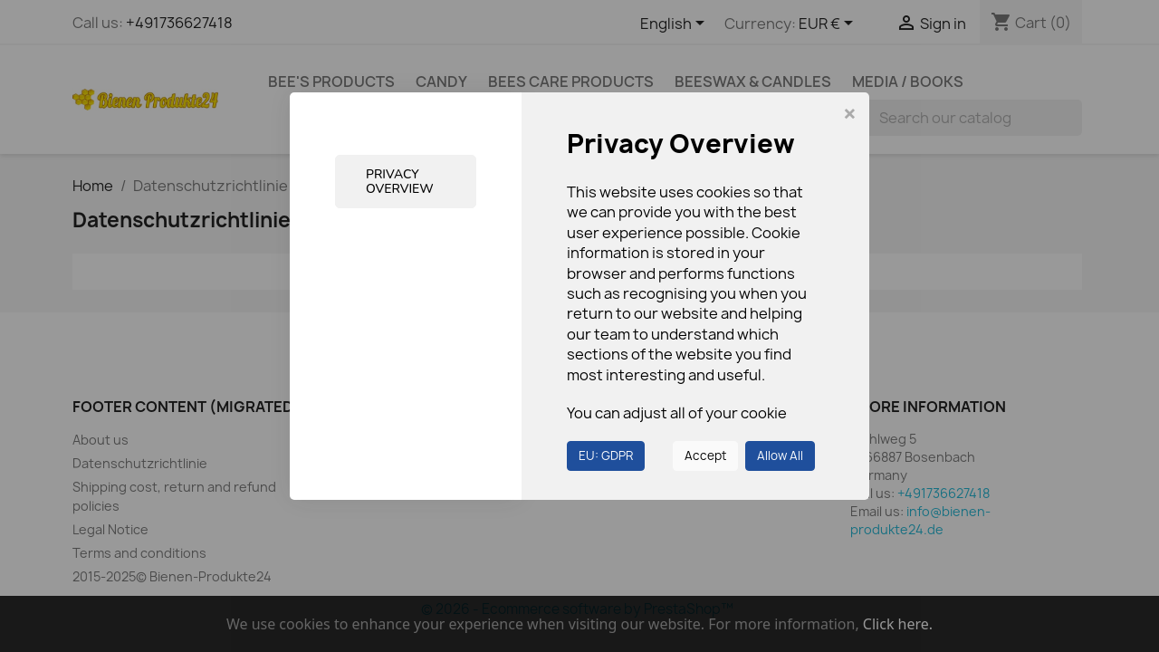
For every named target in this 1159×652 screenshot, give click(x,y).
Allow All (780, 455)
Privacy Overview (400, 181)
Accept (705, 455)
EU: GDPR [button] (606, 455)
